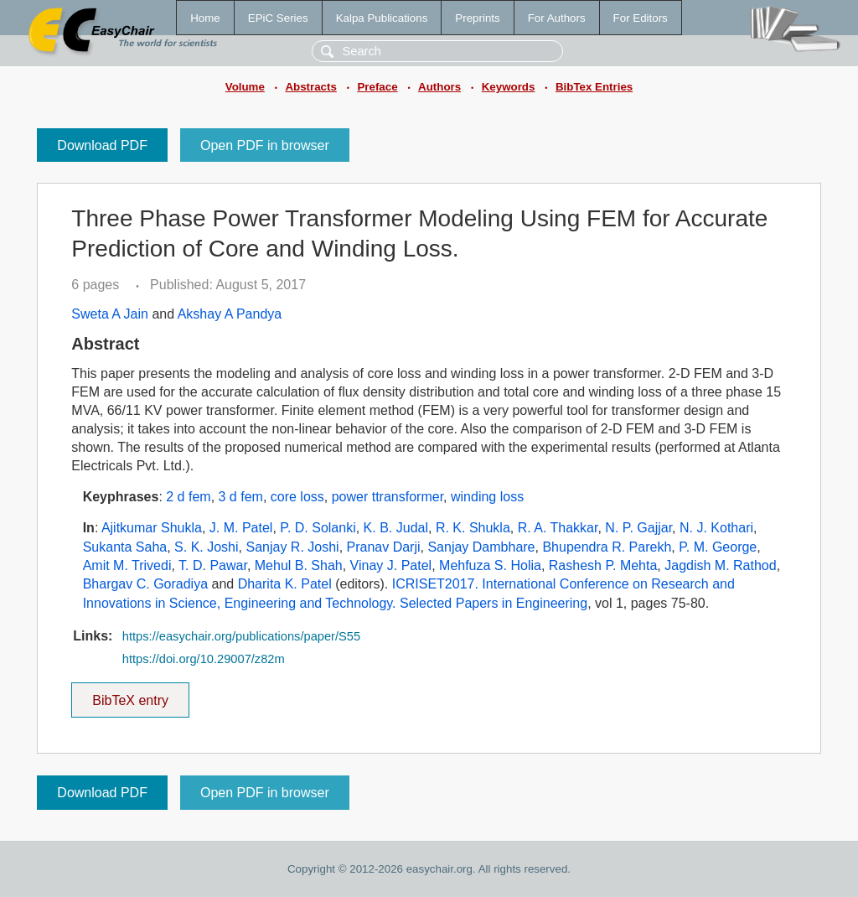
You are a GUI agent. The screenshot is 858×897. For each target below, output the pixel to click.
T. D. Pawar (212, 565)
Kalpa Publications (382, 18)
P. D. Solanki (317, 528)
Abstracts (310, 86)
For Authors (557, 18)
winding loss (487, 497)
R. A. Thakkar (558, 528)
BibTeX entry (130, 695)
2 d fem (188, 497)
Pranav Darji (384, 547)
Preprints (477, 18)
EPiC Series (278, 18)
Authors (439, 86)
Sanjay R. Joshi (292, 547)
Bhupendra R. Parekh (606, 547)
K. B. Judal (396, 528)
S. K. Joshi (206, 547)
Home (205, 18)
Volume (245, 86)
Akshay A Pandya (230, 314)
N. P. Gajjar (638, 528)
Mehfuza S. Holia (490, 565)
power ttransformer (387, 497)
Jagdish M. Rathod (720, 565)
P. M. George (718, 547)
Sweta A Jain (109, 314)
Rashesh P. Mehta (603, 565)
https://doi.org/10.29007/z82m (203, 659)
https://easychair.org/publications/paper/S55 (241, 636)
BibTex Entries (594, 86)
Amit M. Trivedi (127, 565)
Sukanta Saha (125, 547)
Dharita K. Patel (285, 584)
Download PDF (102, 145)
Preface (377, 86)
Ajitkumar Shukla (151, 528)
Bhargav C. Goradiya (145, 584)
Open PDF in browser (264, 145)
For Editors (640, 18)
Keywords (508, 86)
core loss (297, 497)
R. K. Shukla (473, 528)
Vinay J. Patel (391, 565)
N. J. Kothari (716, 528)
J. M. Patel (241, 528)
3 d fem (241, 497)
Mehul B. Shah (299, 565)
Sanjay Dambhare (481, 547)
